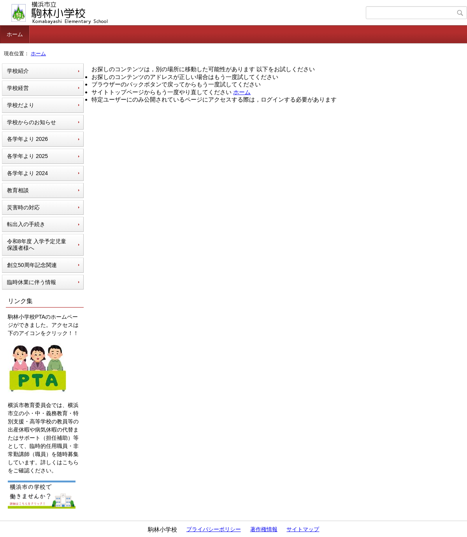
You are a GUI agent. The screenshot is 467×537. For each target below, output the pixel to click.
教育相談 (18, 190)
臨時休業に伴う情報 (31, 282)
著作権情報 (263, 529)
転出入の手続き (26, 224)
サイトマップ (302, 529)
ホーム (15, 34)
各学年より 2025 (27, 156)
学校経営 (18, 88)
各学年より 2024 (27, 173)
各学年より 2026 (27, 139)
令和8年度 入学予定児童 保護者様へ (36, 244)
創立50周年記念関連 (32, 265)
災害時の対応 (23, 207)
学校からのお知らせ (31, 122)
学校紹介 (18, 71)
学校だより (20, 105)
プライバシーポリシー (213, 529)
